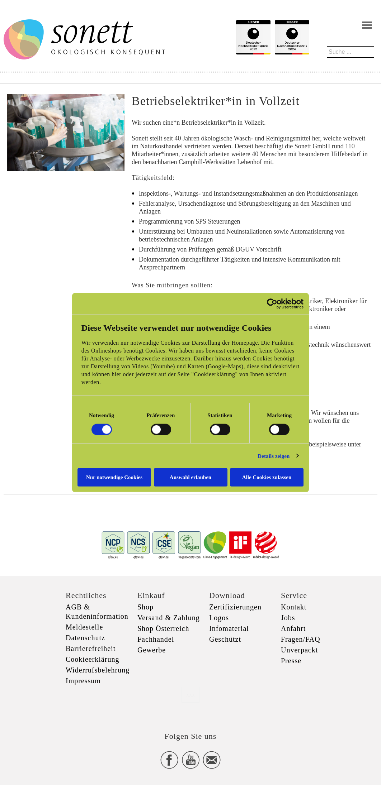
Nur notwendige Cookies (114, 477)
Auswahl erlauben (190, 477)
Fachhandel (155, 639)
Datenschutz (85, 638)
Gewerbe (151, 650)
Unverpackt (299, 650)
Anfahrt (293, 628)
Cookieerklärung (92, 659)
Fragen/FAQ (300, 639)
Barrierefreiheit (91, 648)
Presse (291, 661)
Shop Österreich (163, 628)
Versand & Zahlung (168, 618)
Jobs (288, 618)
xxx (190, 694)
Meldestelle (84, 627)
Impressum (83, 681)
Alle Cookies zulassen (267, 477)
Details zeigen (274, 456)
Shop (145, 607)
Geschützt (225, 639)
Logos (219, 618)
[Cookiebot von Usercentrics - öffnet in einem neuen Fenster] (272, 303)
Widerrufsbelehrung (98, 670)
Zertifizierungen (235, 607)
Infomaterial (229, 628)
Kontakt (293, 607)
